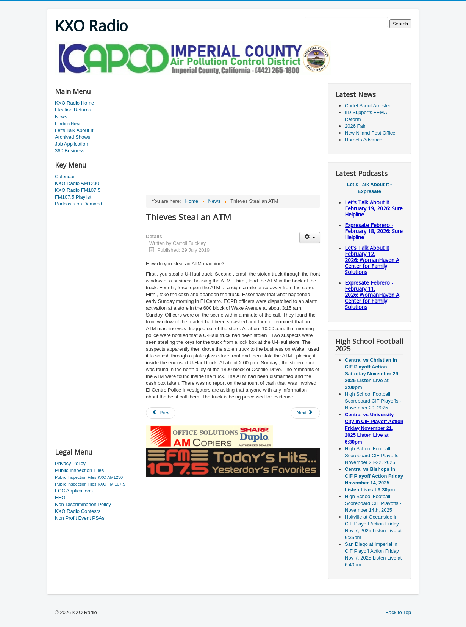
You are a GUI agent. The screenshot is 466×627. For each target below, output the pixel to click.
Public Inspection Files (79, 470)
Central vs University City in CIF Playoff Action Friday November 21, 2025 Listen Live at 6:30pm (374, 428)
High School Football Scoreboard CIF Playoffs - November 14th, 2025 (373, 503)
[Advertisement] (193, 78)
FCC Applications (74, 491)
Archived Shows (72, 137)
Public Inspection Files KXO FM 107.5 (90, 484)
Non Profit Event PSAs (80, 518)
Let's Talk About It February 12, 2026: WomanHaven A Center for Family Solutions (372, 260)
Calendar (65, 176)
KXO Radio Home (74, 103)
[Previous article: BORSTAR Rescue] (160, 413)
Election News (68, 123)
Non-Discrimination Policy (83, 504)
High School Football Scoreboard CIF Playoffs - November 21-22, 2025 (373, 455)
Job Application (71, 144)
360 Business (69, 151)
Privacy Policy (70, 463)
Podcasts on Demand (78, 204)
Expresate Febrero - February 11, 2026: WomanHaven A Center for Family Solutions (372, 294)
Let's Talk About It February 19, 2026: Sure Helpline (374, 208)
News (61, 116)
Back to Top (398, 612)
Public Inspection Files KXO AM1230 (89, 477)
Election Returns (73, 110)
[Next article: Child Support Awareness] (305, 413)
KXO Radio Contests (77, 511)
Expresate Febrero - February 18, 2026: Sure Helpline (374, 231)
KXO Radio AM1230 (77, 183)
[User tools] (309, 237)
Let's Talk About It (74, 130)
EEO (60, 497)
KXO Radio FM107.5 (77, 190)
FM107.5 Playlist (73, 197)
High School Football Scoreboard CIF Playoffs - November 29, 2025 (373, 401)
